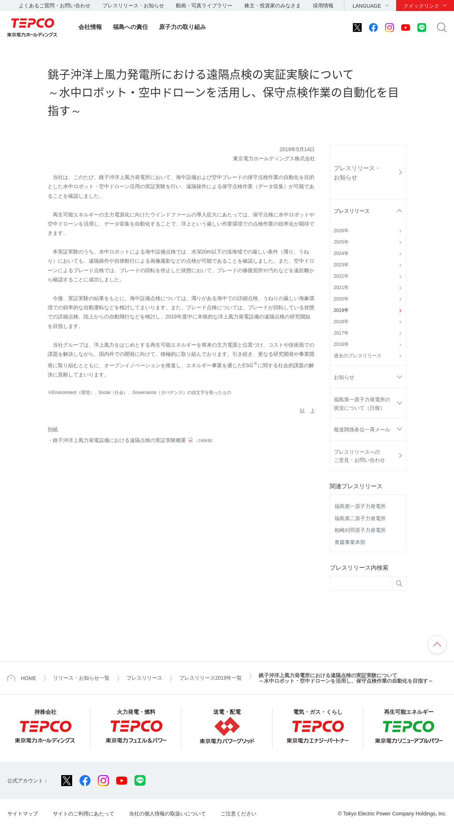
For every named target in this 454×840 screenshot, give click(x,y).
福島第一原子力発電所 (360, 506)
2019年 (341, 310)
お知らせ (344, 377)
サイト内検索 (442, 27)
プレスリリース (352, 211)
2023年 (341, 264)
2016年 (341, 344)
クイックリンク (421, 6)
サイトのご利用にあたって (83, 814)
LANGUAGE (367, 6)
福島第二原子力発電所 (360, 518)
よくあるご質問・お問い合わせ (55, 5)
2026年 (341, 230)
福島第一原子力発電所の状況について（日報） (362, 403)
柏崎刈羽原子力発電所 (360, 530)
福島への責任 (130, 27)
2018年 (341, 321)
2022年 (341, 276)
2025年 (341, 242)
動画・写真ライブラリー (204, 5)
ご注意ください (238, 814)
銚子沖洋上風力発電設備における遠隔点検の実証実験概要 (133, 440)
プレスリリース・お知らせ (133, 5)
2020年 (341, 299)
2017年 (341, 333)
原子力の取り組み (182, 27)
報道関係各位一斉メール (362, 429)
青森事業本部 (350, 542)
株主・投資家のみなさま (272, 5)
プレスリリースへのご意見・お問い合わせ (359, 456)
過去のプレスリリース (357, 355)
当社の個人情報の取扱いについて (167, 814)
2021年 (341, 287)
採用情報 (323, 5)
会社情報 (90, 27)
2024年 (341, 253)
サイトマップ (22, 814)
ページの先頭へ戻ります (437, 644)
